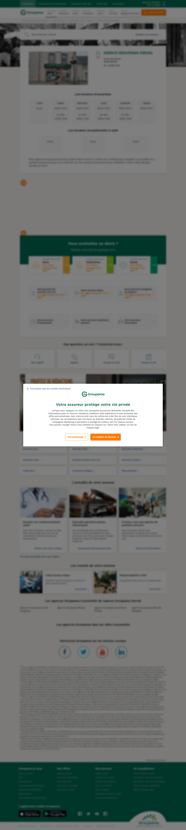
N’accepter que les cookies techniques (50, 388)
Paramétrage (75, 437)
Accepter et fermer (104, 437)
